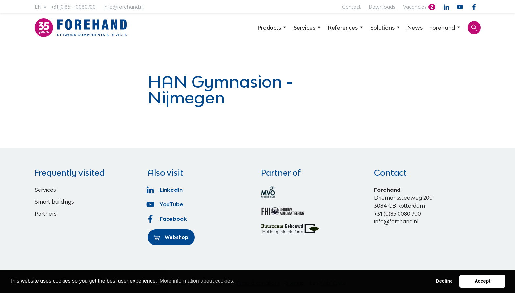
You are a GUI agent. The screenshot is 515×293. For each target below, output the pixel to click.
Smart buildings (54, 201)
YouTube (166, 204)
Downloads (382, 7)
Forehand (445, 27)
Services (307, 27)
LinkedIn (165, 190)
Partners (46, 213)
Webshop (170, 237)
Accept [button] (482, 281)
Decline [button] (444, 281)
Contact (351, 7)
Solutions (385, 27)
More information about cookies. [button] (197, 281)
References (346, 27)
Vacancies (414, 7)
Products (272, 27)
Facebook (167, 219)
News (415, 27)
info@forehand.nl (124, 7)
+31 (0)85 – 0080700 (73, 7)
